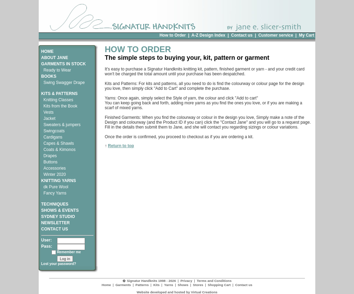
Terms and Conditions (214, 281)
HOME (47, 51)
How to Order (172, 35)
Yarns (168, 285)
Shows (183, 285)
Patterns (142, 285)
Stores (198, 285)
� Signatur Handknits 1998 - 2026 (149, 281)
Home (106, 285)
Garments (123, 285)
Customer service (275, 35)
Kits (156, 285)
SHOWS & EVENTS (60, 210)
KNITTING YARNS (58, 180)
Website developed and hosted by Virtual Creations (177, 292)
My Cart (306, 35)
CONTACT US (54, 229)
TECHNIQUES (54, 202)
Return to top (121, 145)
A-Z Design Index (208, 35)
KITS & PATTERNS (59, 93)
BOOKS (48, 76)
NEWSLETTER (55, 222)
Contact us (241, 35)
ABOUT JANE (54, 57)
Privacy (186, 281)
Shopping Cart (219, 285)
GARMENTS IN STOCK (63, 63)
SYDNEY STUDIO (58, 216)
